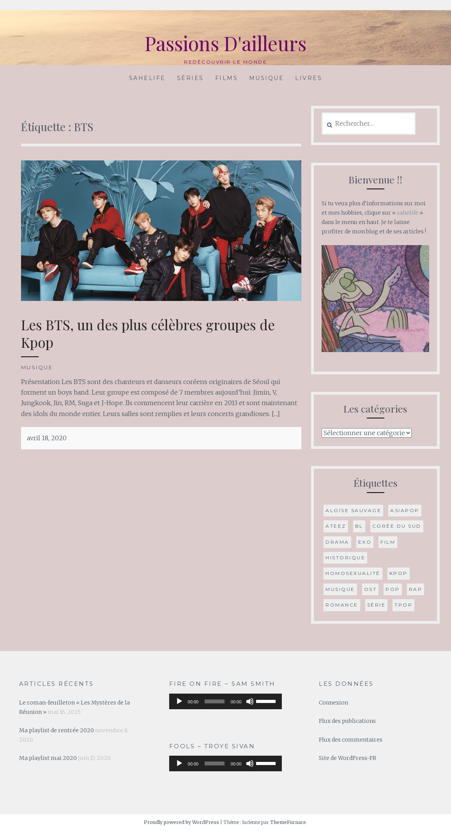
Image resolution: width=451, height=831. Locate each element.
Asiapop (404, 510)
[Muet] (250, 701)
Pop (393, 589)
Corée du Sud (396, 526)
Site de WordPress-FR (347, 758)
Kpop (398, 573)
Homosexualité (352, 573)
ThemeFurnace (288, 822)
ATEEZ (335, 526)
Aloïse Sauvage (353, 510)
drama (337, 542)
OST (370, 589)
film (387, 542)
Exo (365, 542)
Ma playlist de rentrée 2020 (56, 730)
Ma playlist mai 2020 (48, 758)
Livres (308, 78)
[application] (225, 701)
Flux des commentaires (350, 739)
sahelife (407, 212)
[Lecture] (179, 701)
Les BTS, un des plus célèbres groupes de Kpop (148, 333)
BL (359, 526)
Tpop (403, 605)
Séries (190, 78)
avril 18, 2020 (47, 438)
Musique (266, 78)
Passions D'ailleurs (225, 43)
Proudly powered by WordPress (181, 822)
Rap (416, 589)
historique (345, 558)
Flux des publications (347, 720)
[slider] (215, 701)
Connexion (333, 702)
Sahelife (147, 78)
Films (226, 78)
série (376, 605)
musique (340, 589)
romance (341, 605)
